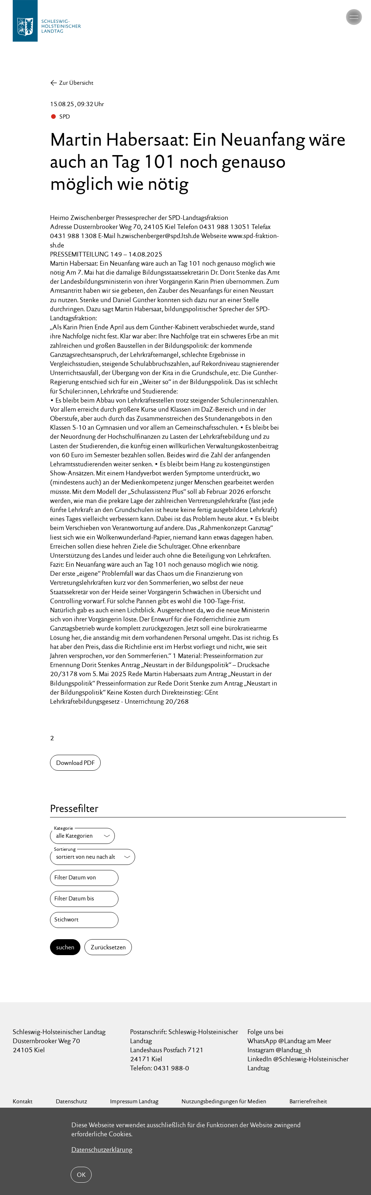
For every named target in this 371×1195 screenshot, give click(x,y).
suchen (65, 947)
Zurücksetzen (108, 947)
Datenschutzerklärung (101, 1149)
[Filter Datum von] (84, 878)
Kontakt (23, 1101)
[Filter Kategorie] (82, 836)
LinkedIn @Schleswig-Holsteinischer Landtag (298, 1063)
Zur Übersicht (76, 82)
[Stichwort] (84, 920)
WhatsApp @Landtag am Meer (289, 1041)
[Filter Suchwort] (84, 920)
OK (81, 1174)
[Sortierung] (92, 857)
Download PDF (75, 762)
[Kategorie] (82, 836)
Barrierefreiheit (308, 1101)
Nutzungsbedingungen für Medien (224, 1101)
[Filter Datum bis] (84, 899)
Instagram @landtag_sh (280, 1050)
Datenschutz (71, 1101)
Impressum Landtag (134, 1101)
